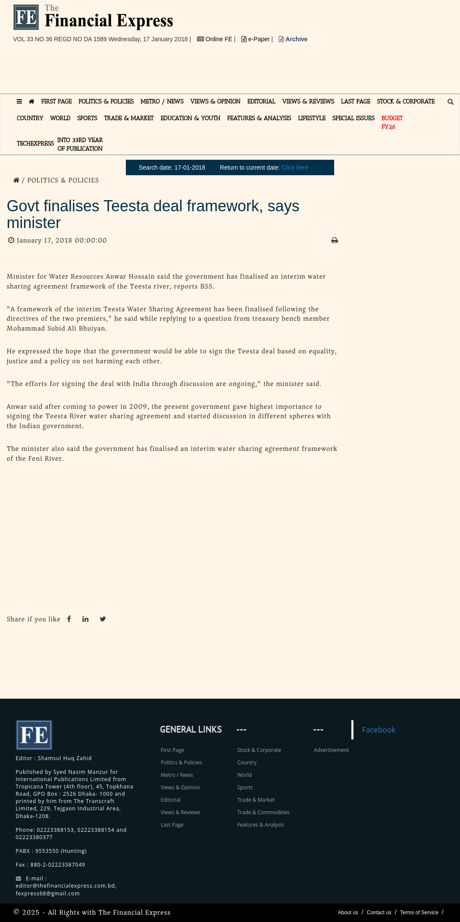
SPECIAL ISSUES (353, 118)
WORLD (60, 118)
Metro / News (177, 775)
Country (246, 762)
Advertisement (331, 750)
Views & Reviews (180, 812)
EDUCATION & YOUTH (190, 118)
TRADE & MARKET (129, 118)
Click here (295, 167)
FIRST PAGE (56, 101)
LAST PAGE (355, 101)
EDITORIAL (261, 101)
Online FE (215, 39)
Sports (245, 787)
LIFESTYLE (312, 118)
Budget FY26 (392, 123)
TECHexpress (35, 143)
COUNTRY (30, 118)
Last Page (172, 824)
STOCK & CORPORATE (406, 101)
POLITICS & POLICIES (106, 101)
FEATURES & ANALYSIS (259, 118)
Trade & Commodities (263, 812)
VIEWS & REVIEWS (308, 101)
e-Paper (256, 39)
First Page (172, 750)
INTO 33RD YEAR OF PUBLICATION (80, 144)
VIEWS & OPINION (215, 101)
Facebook (379, 729)
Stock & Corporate (259, 750)
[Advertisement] (169, 71)
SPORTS (87, 118)
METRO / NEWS (161, 101)
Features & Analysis (260, 824)
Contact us (379, 913)
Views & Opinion (180, 787)
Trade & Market (255, 799)
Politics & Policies (181, 762)
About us (348, 913)
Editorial (170, 799)
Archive (293, 39)
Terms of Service (419, 913)
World (244, 775)
